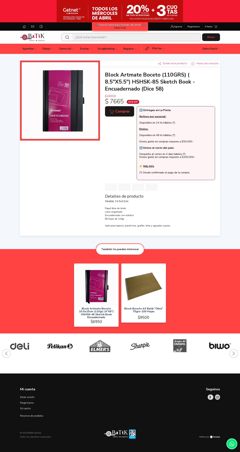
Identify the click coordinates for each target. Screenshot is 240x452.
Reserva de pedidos (31, 416)
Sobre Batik (211, 48)
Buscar (211, 37)
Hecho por (209, 436)
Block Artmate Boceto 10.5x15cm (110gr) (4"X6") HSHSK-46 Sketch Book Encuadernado (96, 313)
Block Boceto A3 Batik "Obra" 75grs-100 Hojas (143, 310)
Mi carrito (25, 408)
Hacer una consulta (204, 63)
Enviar (172, 63)
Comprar (119, 111)
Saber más (120, 28)
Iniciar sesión (27, 397)
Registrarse (27, 403)
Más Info (148, 166)
